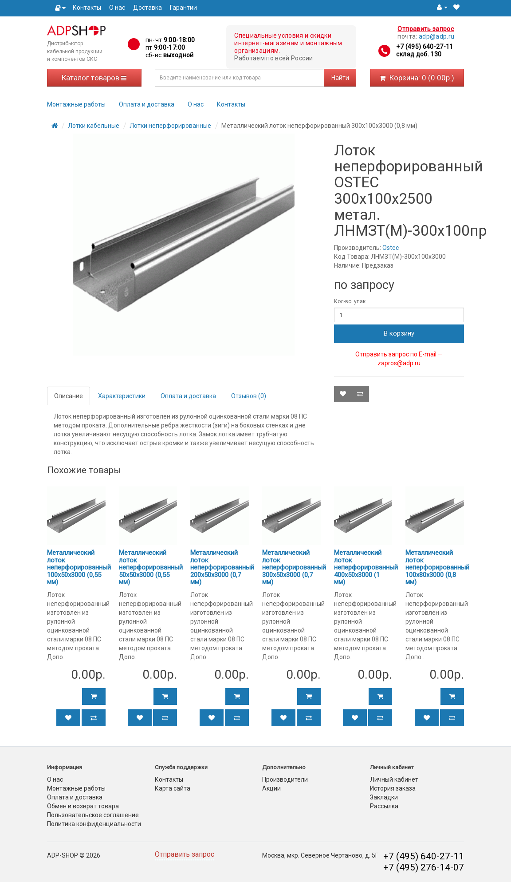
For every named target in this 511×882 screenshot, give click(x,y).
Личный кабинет (394, 779)
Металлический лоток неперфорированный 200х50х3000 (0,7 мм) (222, 567)
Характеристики (121, 395)
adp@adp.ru (437, 36)
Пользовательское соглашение (93, 815)
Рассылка (384, 806)
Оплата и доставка (146, 104)
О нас (117, 7)
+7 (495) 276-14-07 (423, 867)
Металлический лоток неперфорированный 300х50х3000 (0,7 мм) (294, 567)
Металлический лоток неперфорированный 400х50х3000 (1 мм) (366, 567)
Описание (68, 395)
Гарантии (183, 7)
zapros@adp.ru (399, 363)
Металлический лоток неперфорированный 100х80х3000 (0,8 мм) (437, 567)
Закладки (384, 797)
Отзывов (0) (248, 395)
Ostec (390, 247)
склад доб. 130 (418, 54)
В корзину (399, 333)
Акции (271, 788)
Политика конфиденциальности (94, 823)
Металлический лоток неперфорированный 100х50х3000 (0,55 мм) (79, 567)
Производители (285, 779)
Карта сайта (172, 788)
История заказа (393, 788)
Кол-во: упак (350, 301)
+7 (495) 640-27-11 (424, 46)
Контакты (87, 7)
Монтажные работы (76, 104)
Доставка (147, 7)
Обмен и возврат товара (83, 806)
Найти (340, 77)
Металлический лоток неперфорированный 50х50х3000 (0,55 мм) (151, 567)
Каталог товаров (94, 77)
